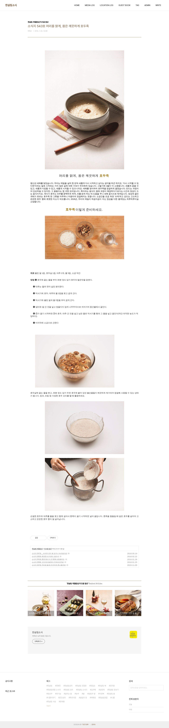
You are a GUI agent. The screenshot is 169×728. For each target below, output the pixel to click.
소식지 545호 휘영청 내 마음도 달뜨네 (45, 556)
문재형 (62, 702)
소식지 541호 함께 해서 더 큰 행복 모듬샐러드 (48, 559)
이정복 (101, 694)
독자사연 (73, 698)
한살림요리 (68, 686)
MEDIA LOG (90, 5)
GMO (58, 686)
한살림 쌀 (111, 694)
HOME (77, 5)
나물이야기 (51, 698)
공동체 (102, 690)
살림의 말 (91, 694)
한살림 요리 (69, 690)
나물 (113, 698)
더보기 (48, 706)
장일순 (92, 686)
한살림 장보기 (114, 690)
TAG (137, 5)
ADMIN (147, 5)
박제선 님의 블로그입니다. (41, 636)
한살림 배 (102, 686)
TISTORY (85, 724)
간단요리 (62, 698)
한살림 (50, 686)
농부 (77, 694)
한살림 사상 (52, 702)
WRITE (158, 5)
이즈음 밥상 (47, 549)
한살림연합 (103, 698)
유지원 (112, 686)
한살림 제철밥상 (37, 549)
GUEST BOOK (124, 5)
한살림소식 (11, 5)
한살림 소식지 (82, 690)
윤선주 (50, 694)
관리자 (93, 724)
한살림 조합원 (81, 686)
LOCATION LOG (106, 5)
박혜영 (93, 698)
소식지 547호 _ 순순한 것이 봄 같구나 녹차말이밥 (49, 553)
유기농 (58, 694)
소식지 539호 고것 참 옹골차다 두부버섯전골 (48, 562)
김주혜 (93, 690)
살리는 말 (68, 694)
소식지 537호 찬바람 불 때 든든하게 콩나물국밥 (49, 565)
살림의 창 (83, 698)
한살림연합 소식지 (54, 690)
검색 (161, 687)
